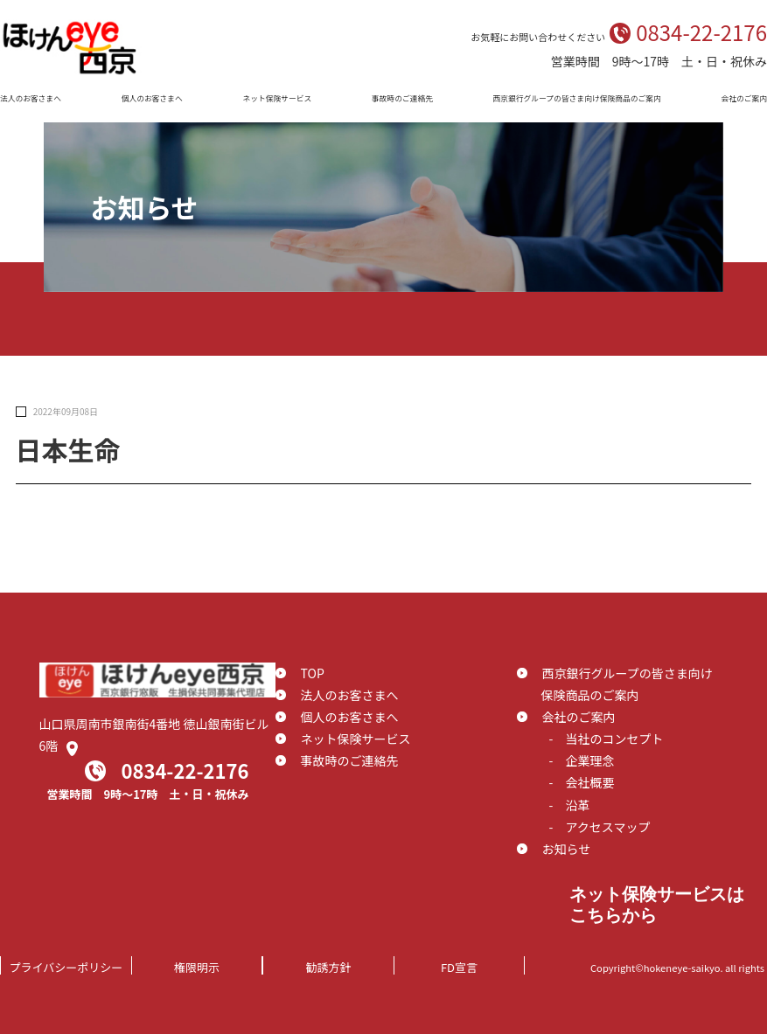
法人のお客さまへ (30, 98)
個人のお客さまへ (152, 98)
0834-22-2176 (701, 32)
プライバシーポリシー (66, 967)
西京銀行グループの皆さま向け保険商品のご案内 (577, 98)
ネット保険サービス (276, 98)
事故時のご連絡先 (402, 98)
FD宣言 (459, 967)
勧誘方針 (328, 967)
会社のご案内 (744, 98)
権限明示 (197, 967)
